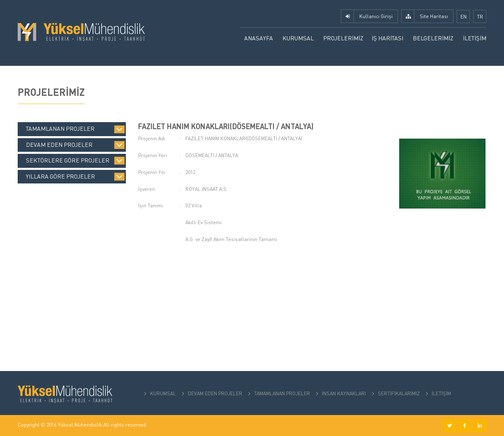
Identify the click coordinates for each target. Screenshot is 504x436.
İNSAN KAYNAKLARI (344, 393)
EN (463, 17)
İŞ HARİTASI (387, 38)
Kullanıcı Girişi (376, 16)
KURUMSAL (298, 38)
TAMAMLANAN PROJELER (282, 393)
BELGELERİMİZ (433, 38)
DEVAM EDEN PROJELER (215, 393)
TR (480, 17)
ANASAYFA (258, 38)
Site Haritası (434, 16)
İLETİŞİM (474, 38)
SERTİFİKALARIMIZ (399, 393)
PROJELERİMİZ (343, 38)
